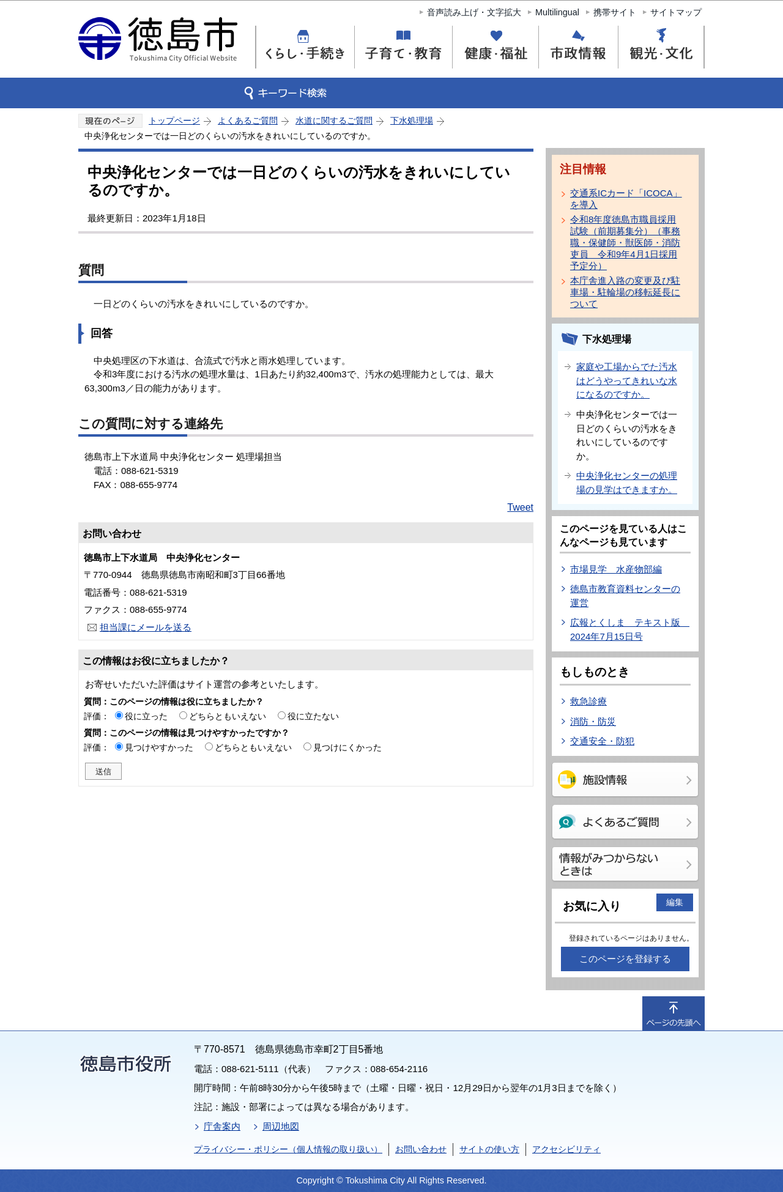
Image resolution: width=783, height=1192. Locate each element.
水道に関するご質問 (334, 120)
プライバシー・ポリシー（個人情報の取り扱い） (288, 1149)
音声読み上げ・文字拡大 (474, 12)
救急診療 (588, 701)
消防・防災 (593, 721)
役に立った (146, 716)
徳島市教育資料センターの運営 (625, 595)
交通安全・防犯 (602, 741)
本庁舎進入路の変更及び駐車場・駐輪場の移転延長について (625, 292)
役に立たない (313, 716)
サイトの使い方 (489, 1149)
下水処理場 (411, 120)
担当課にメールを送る (145, 627)
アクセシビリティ (566, 1149)
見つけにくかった (347, 747)
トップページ (174, 120)
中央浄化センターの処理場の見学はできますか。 (626, 482)
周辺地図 (280, 1126)
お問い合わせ (421, 1149)
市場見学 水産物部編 (616, 569)
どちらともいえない (227, 716)
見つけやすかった (159, 747)
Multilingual (557, 12)
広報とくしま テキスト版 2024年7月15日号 (629, 629)
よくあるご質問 (248, 120)
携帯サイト (614, 12)
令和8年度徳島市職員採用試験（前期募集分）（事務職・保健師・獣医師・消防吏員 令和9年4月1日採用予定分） (625, 242)
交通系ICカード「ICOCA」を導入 (626, 199)
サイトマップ (676, 12)
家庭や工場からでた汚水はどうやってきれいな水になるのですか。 (626, 380)
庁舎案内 (222, 1126)
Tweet (520, 507)
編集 (674, 902)
